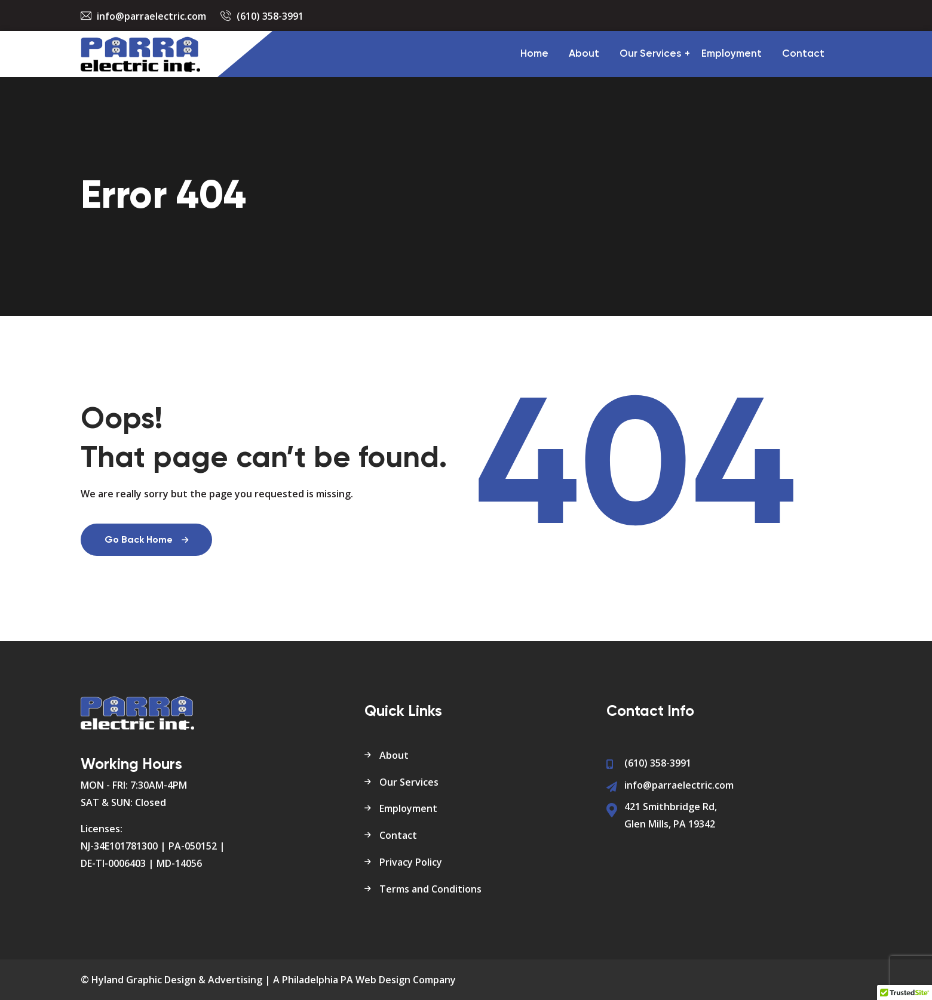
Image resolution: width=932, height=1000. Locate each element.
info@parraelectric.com (151, 16)
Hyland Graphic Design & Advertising (176, 979)
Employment (731, 54)
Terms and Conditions (430, 889)
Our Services (650, 54)
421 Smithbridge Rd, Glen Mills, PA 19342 (670, 815)
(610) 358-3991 (270, 16)
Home (534, 54)
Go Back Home (146, 540)
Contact (803, 54)
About (584, 54)
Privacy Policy (410, 862)
